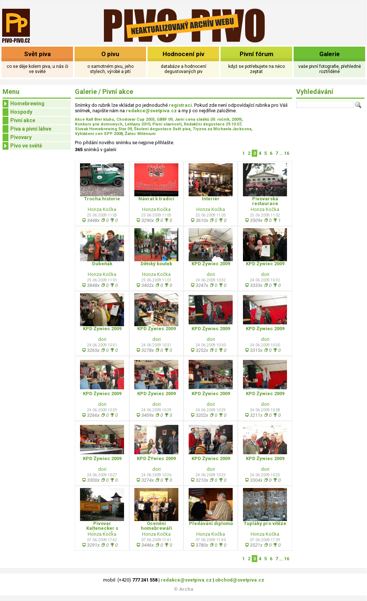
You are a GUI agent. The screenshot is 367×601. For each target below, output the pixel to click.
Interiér (210, 198)
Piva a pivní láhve (30, 129)
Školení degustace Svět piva (162, 129)
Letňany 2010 (137, 124)
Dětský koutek (156, 263)
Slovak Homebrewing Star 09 (103, 129)
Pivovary (21, 137)
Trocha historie (102, 198)
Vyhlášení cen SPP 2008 (99, 133)
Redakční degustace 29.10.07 (212, 124)
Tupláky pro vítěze (265, 523)
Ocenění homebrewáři (156, 526)
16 (286, 153)
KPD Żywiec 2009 (211, 263)
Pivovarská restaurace (265, 201)
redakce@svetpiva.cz (151, 110)
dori (211, 274)
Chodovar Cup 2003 (135, 119)
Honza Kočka (102, 209)
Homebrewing (23, 104)
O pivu (110, 54)
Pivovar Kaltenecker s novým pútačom (102, 528)
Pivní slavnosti (167, 124)
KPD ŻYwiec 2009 (156, 458)
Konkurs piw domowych (99, 124)
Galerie (329, 54)
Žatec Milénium (140, 133)
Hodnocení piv (183, 54)
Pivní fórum (256, 54)
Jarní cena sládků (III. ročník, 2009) (208, 119)
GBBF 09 (164, 119)
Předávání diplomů (211, 523)
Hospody (21, 112)
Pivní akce (22, 120)
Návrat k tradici (156, 198)
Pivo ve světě (22, 146)
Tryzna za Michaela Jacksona (222, 129)
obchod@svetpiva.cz (239, 580)
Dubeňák (102, 263)
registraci (180, 105)
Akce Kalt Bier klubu (94, 119)
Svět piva (37, 54)
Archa (186, 589)
